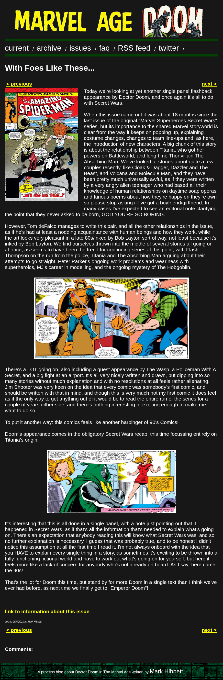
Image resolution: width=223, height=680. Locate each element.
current (17, 48)
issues (80, 48)
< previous (19, 84)
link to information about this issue (47, 611)
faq (104, 48)
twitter (169, 48)
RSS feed (134, 48)
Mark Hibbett (166, 671)
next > (209, 84)
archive (49, 48)
